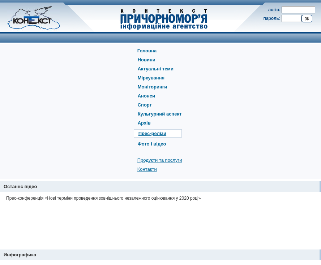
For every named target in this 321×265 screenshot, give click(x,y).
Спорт (145, 105)
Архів (144, 123)
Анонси (146, 96)
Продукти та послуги (159, 160)
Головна (147, 50)
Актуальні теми (156, 68)
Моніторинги (152, 87)
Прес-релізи (152, 133)
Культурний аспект (160, 114)
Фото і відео (152, 144)
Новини (146, 59)
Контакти (147, 169)
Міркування (151, 78)
